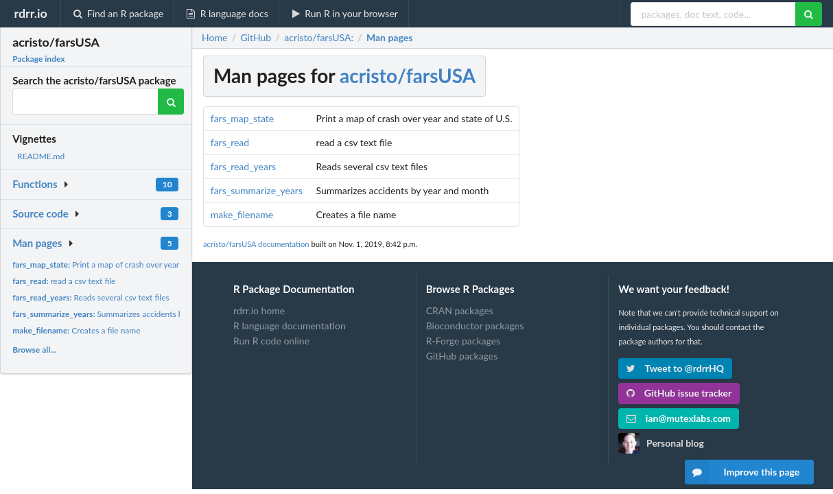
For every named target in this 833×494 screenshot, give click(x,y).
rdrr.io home (259, 310)
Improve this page (742, 472)
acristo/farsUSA (408, 75)
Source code (40, 213)
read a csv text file (63, 281)
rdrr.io (30, 13)
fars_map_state (242, 118)
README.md (40, 156)
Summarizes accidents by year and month (128, 314)
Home (214, 38)
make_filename (242, 214)
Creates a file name (76, 330)
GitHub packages (462, 356)
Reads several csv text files (90, 297)
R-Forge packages (463, 340)
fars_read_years (243, 166)
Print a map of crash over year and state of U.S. (126, 264)
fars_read (230, 142)
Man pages (37, 243)
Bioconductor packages (475, 325)
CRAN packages (459, 310)
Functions (34, 184)
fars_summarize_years (257, 190)
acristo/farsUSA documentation (256, 243)
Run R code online (271, 340)
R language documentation (289, 325)
